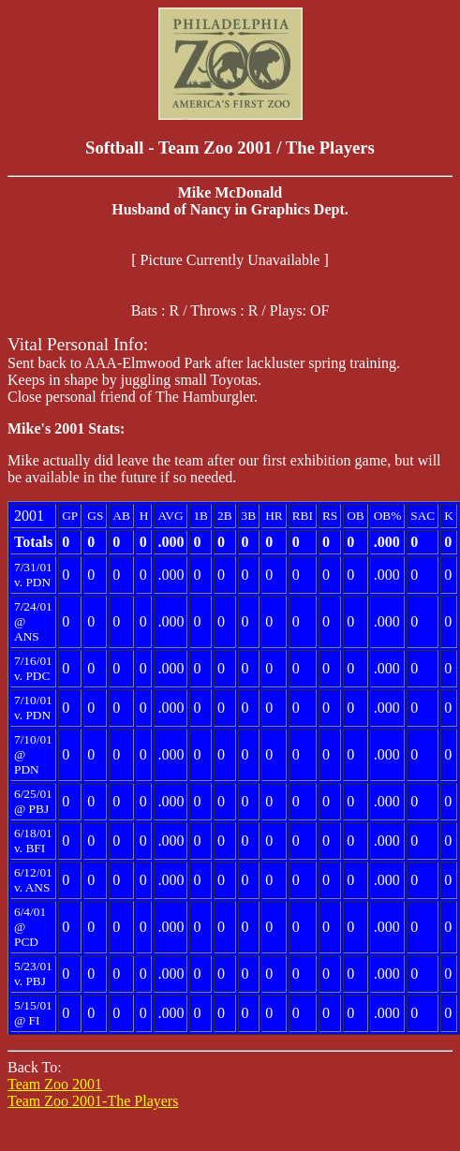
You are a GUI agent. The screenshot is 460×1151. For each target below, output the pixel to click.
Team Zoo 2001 (54, 1084)
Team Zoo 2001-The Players (92, 1101)
